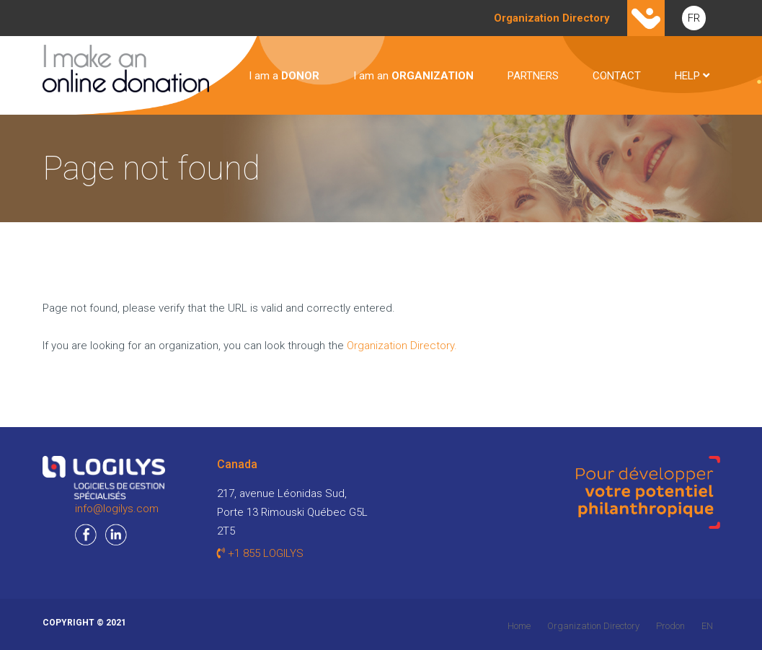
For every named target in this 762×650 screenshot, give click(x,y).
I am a (284, 75)
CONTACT (617, 75)
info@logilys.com (117, 508)
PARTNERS (533, 75)
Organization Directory (593, 625)
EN (707, 625)
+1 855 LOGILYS (260, 553)
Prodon (670, 625)
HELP (692, 75)
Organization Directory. (402, 345)
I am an (413, 75)
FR (694, 18)
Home (519, 625)
